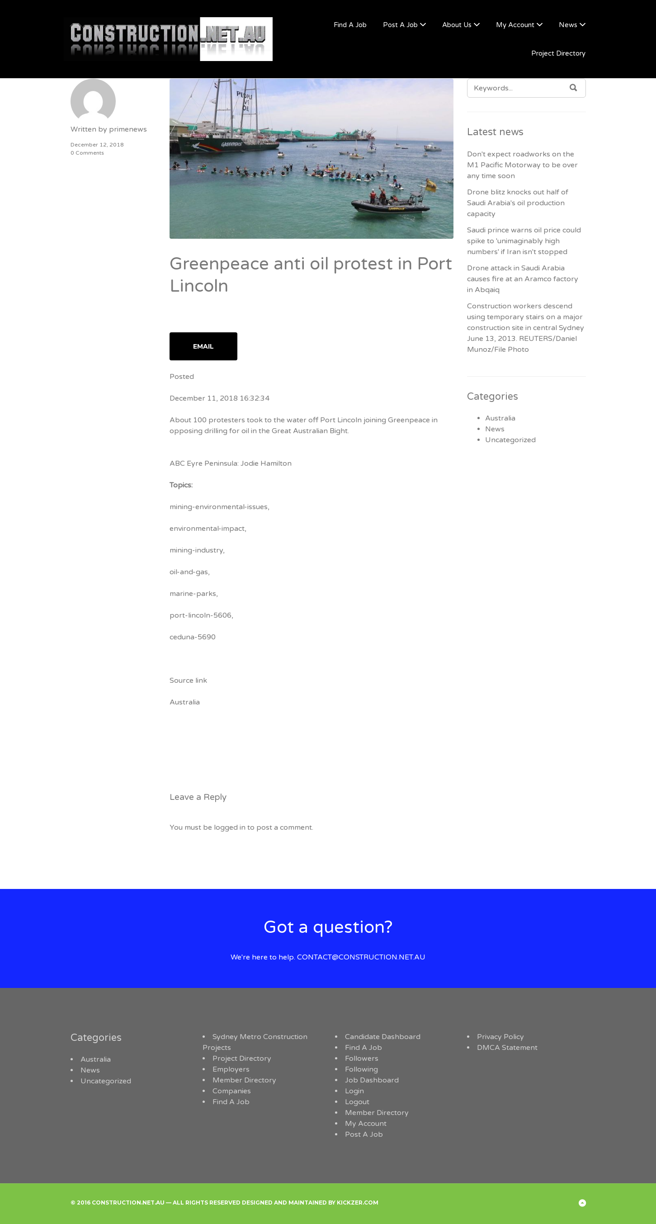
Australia (185, 702)
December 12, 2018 (97, 145)
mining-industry (196, 550)
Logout (357, 1101)
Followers (361, 1058)
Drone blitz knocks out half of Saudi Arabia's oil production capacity (517, 203)
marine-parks (193, 593)
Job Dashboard (372, 1080)
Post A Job (400, 25)
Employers (231, 1069)
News (568, 25)
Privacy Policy (500, 1036)
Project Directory (558, 53)
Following (361, 1069)
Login (354, 1091)
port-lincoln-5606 (200, 615)
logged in (229, 827)
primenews (128, 129)
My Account (515, 25)
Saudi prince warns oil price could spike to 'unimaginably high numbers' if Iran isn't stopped (524, 241)
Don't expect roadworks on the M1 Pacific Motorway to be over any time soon (522, 165)
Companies (231, 1091)
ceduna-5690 (193, 637)
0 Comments (87, 153)
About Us (457, 25)
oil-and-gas (189, 572)
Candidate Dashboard (382, 1036)
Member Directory (244, 1080)
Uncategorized (510, 439)
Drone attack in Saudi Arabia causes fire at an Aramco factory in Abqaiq (522, 279)
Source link (188, 680)
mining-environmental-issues (219, 506)
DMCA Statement (507, 1047)
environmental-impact (207, 528)
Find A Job (350, 25)
